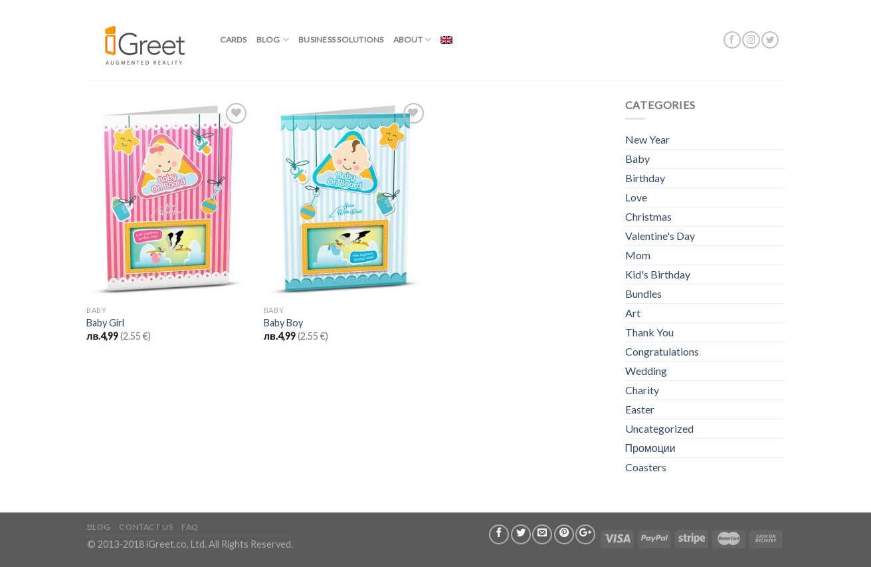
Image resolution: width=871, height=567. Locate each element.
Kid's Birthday (657, 274)
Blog (272, 39)
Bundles (643, 293)
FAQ (190, 527)
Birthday (645, 177)
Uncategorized (659, 428)
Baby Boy (283, 322)
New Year (647, 139)
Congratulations (662, 351)
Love (636, 197)
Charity (642, 390)
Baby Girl (105, 322)
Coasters (645, 467)
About (412, 39)
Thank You (649, 332)
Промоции (650, 447)
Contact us (146, 527)
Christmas (648, 216)
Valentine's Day (660, 235)
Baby (637, 158)
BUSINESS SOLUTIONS (340, 40)
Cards (233, 40)
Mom (637, 255)
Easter (639, 409)
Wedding (646, 370)
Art (632, 312)
